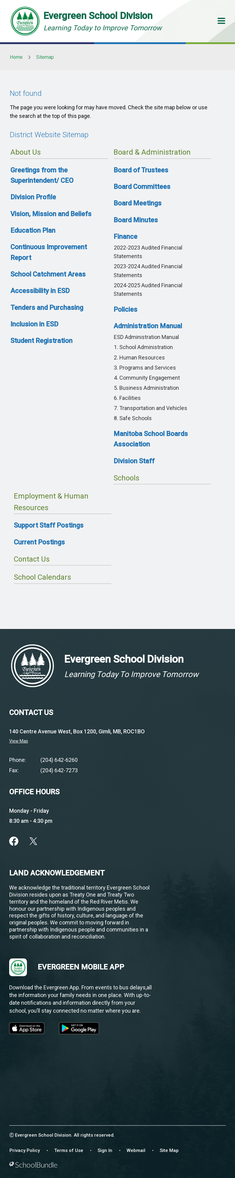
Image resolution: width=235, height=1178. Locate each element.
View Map (18, 741)
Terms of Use (68, 1150)
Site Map (169, 1150)
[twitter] (33, 841)
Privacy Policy (24, 1150)
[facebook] (13, 841)
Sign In (105, 1150)
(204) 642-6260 (59, 760)
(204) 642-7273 (59, 770)
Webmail (136, 1150)
